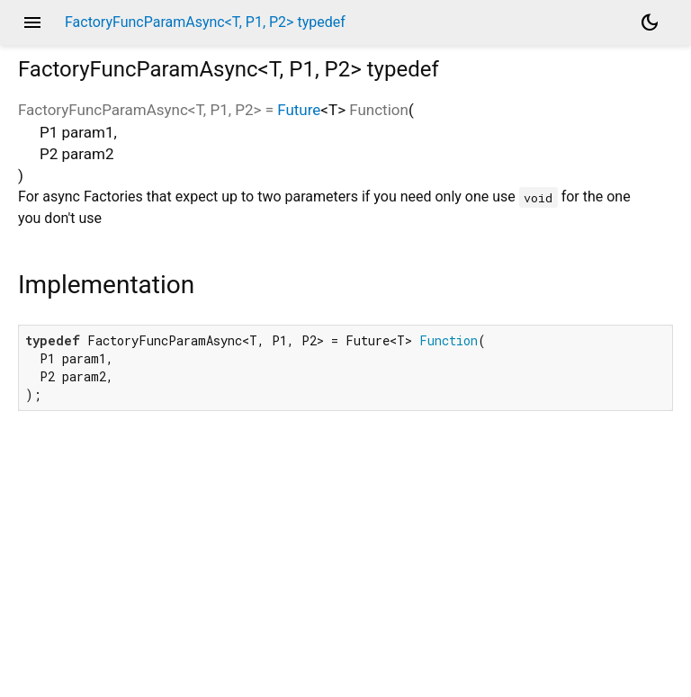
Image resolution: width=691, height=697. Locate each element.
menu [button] (32, 22)
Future (298, 110)
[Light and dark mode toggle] (649, 22)
